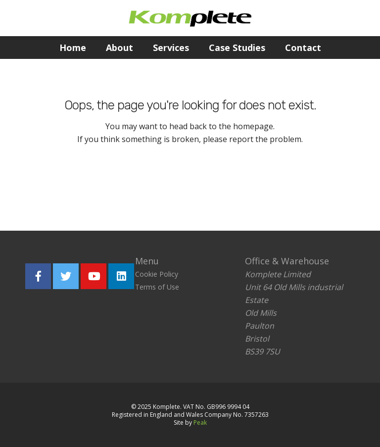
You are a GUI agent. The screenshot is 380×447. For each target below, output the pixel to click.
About (119, 47)
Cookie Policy (156, 274)
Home (72, 47)
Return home (128, 184)
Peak (200, 422)
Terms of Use (157, 287)
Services (171, 47)
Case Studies (237, 47)
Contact (303, 47)
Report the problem (237, 184)
